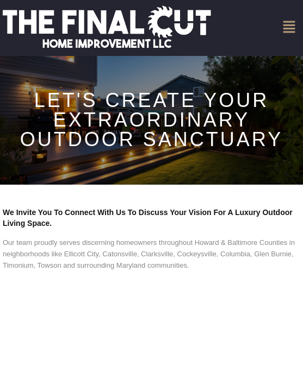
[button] (289, 28)
